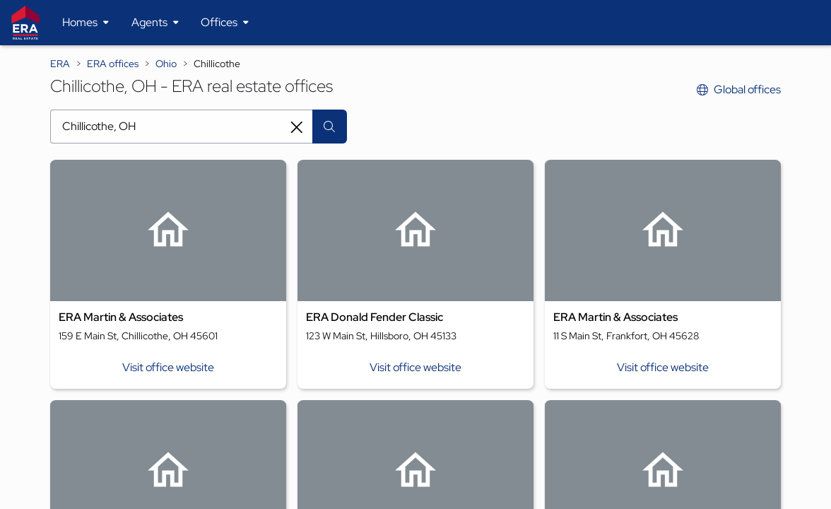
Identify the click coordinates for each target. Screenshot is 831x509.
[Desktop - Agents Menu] (155, 22)
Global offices (739, 89)
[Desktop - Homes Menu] (85, 22)
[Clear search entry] (297, 127)
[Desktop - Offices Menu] (225, 22)
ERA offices (112, 63)
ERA (60, 63)
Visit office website (168, 367)
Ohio (166, 63)
